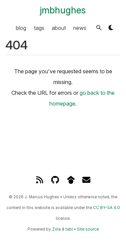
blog (21, 27)
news (79, 27)
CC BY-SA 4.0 (106, 207)
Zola (56, 229)
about (59, 27)
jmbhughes (63, 10)
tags (39, 27)
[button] (98, 27)
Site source (88, 229)
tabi (69, 229)
